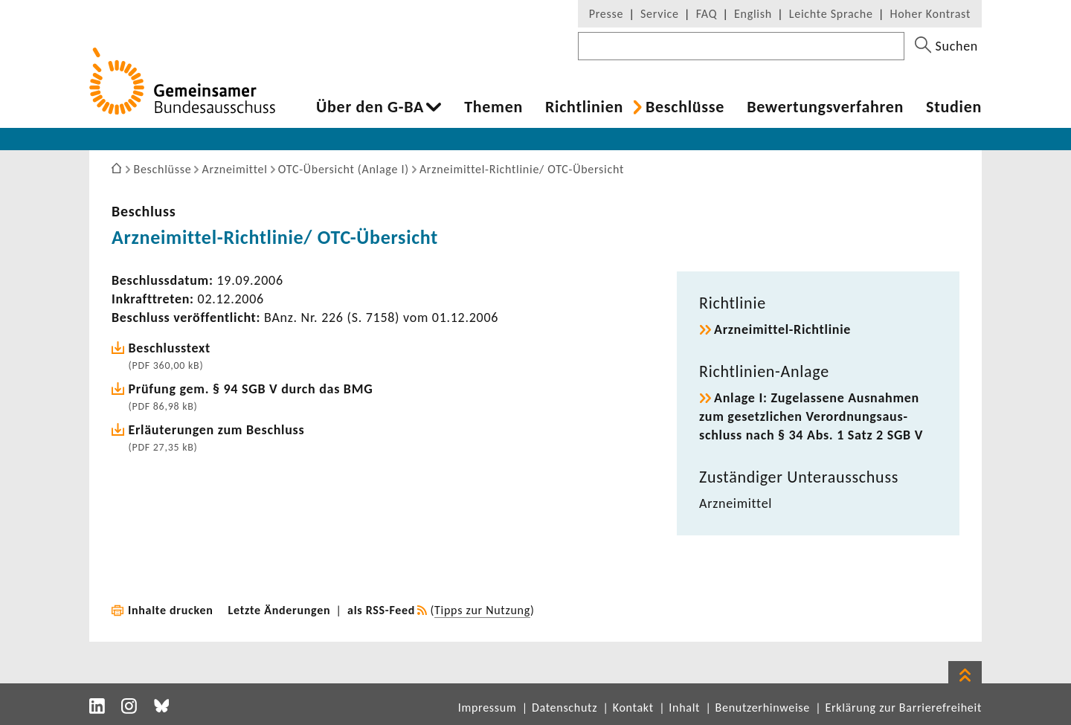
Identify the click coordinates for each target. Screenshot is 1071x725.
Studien (954, 107)
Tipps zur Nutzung (482, 610)
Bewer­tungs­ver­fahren (825, 107)
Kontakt (633, 707)
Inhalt (684, 707)
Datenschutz (564, 707)
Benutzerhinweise (762, 707)
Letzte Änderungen (279, 610)
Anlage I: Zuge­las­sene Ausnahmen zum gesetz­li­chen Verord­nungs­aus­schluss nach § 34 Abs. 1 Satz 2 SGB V (811, 416)
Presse (606, 14)
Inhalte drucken (170, 610)
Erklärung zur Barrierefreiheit (903, 707)
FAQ (706, 14)
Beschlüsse (685, 107)
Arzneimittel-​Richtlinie (782, 329)
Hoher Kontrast (930, 14)
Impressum (487, 707)
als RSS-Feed (381, 610)
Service (659, 14)
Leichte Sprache (831, 14)
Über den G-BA (370, 107)
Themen (493, 107)
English (753, 14)
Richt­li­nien (584, 107)
